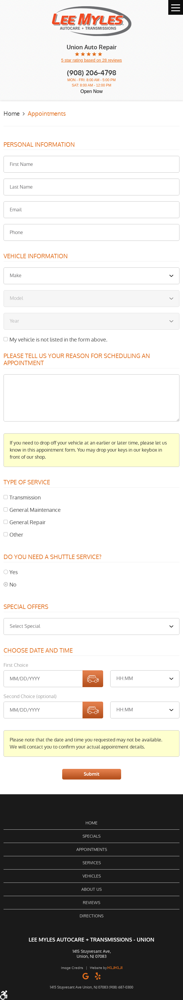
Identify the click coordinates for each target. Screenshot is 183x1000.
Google (85, 976)
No (13, 584)
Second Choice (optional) (30, 696)
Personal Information (39, 145)
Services (92, 863)
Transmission (25, 497)
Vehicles (92, 876)
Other (16, 534)
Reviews (91, 903)
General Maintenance (35, 510)
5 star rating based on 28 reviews (91, 60)
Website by (106, 968)
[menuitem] (91, 822)
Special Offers (26, 607)
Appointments (47, 114)
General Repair (27, 522)
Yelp (97, 976)
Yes (13, 572)
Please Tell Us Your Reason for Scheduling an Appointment (77, 359)
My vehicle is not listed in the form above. (58, 339)
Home (12, 114)
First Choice (16, 665)
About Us (91, 889)
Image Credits (72, 968)
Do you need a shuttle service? (52, 557)
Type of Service (27, 482)
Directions (91, 916)
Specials (91, 836)
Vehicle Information (36, 256)
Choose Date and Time (38, 651)
